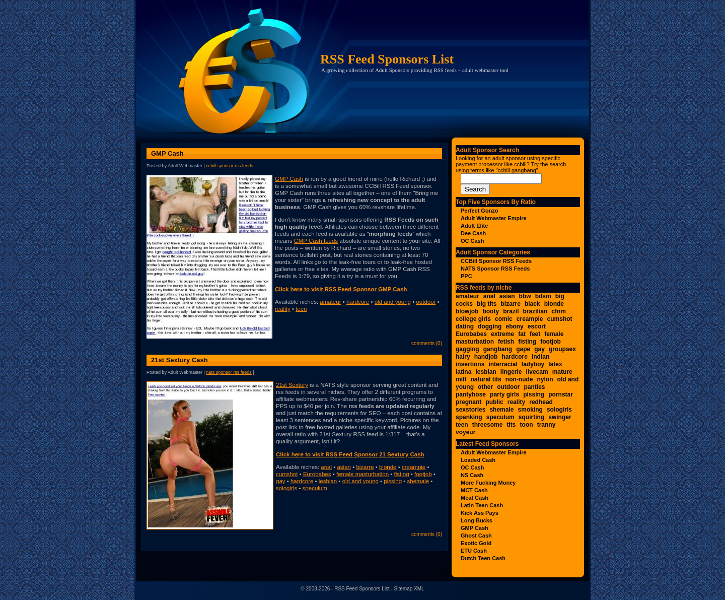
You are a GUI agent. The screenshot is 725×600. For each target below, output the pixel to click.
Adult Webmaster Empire (494, 218)
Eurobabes (317, 474)
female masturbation (362, 474)
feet (535, 334)
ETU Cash (474, 551)
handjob (486, 356)
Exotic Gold (476, 543)
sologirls (286, 488)
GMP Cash (167, 153)
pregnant (468, 402)
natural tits (485, 379)
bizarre (365, 467)
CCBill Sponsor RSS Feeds (229, 165)
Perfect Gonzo (479, 211)
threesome (487, 424)
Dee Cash (473, 233)
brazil (511, 311)
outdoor (426, 302)
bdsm (543, 296)
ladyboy (533, 364)
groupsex (562, 349)
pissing (393, 481)
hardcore (357, 302)
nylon (545, 379)
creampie (413, 467)
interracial (502, 364)
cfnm (558, 311)
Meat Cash (474, 498)
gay (280, 481)
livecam (537, 371)
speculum (315, 488)
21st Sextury (292, 385)
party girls (504, 394)
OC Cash (472, 241)
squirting (531, 417)
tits (511, 424)
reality (283, 309)
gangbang (497, 349)
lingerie (511, 371)
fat (522, 334)
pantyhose (471, 394)
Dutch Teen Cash (483, 558)
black (532, 303)
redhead (541, 402)
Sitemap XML (409, 588)
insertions (470, 364)
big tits (486, 303)
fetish (506, 341)
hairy (463, 356)
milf (461, 379)
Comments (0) (426, 343)
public (494, 402)
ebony (514, 326)
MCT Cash (474, 490)
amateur (330, 302)
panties (534, 386)
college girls (473, 318)
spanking (469, 417)
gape (523, 349)
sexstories (470, 409)
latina (463, 371)
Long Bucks (476, 520)
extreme (502, 334)
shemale (418, 481)
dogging (489, 326)
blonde (388, 467)
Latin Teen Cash (482, 505)
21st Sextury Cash (179, 360)
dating (465, 326)
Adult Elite (474, 226)
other (485, 386)
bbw (525, 296)
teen (301, 309)
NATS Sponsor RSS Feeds (229, 372)
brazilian (535, 311)
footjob (423, 474)
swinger (559, 417)
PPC (466, 276)
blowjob (467, 311)
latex (555, 364)
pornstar (560, 394)
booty (490, 311)
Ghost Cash (476, 535)
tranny (546, 424)
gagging (467, 349)
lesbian (328, 481)
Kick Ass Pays (479, 513)
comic (504, 318)
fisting (401, 474)
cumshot (287, 474)
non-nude (519, 379)
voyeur (465, 432)
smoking (530, 409)
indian (540, 356)
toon (526, 424)
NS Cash (472, 475)
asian (344, 467)
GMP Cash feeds (316, 241)
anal (326, 467)
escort (537, 326)
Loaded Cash (478, 460)
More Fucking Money (488, 483)
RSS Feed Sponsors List (387, 59)
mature (562, 371)
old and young (393, 302)
